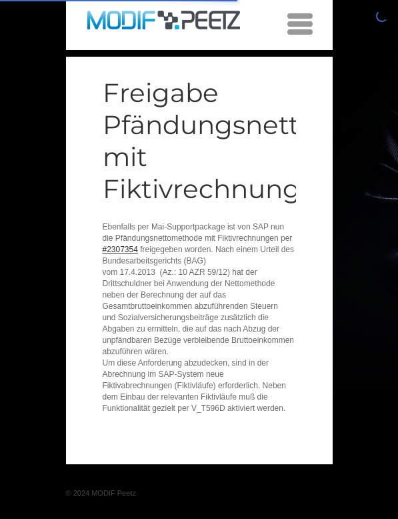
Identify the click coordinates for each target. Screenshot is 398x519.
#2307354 (120, 249)
